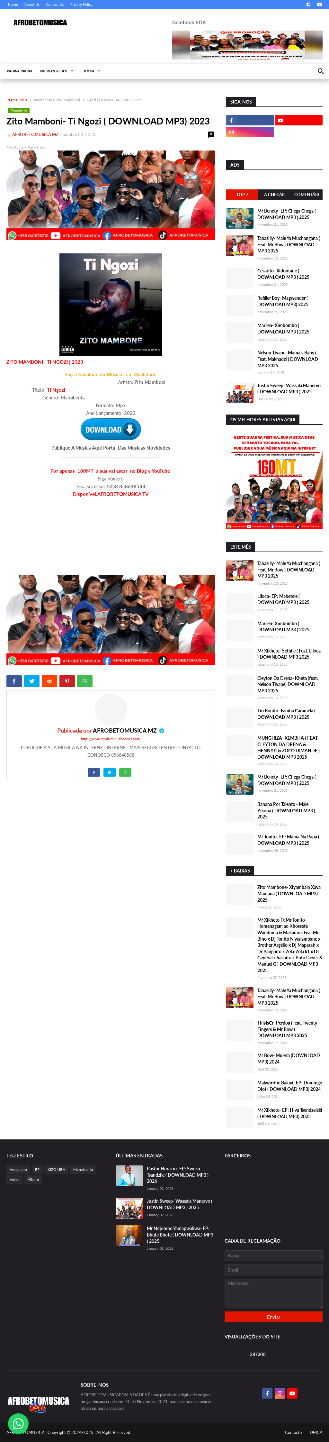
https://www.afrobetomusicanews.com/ (111, 739)
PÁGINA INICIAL (20, 71)
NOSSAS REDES (53, 71)
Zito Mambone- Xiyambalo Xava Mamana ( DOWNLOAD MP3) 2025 (289, 893)
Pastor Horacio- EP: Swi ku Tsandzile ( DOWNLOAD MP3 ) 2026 (178, 1175)
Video (15, 1179)
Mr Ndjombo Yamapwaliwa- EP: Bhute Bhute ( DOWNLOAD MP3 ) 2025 (180, 1235)
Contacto (293, 1432)
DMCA (89, 71)
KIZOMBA (56, 1169)
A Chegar (274, 194)
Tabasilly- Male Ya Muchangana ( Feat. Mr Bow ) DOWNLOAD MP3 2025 (288, 244)
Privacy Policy (81, 4)
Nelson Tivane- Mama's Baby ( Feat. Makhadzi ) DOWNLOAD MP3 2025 (287, 359)
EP (37, 1169)
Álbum (33, 1179)
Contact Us (55, 4)
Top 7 (242, 194)
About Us (32, 4)
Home (13, 4)
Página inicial (17, 99)
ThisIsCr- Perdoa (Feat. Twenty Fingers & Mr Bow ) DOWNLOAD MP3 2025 (287, 1029)
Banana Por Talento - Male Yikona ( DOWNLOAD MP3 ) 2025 (286, 810)
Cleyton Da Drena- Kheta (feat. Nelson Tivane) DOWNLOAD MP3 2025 (287, 684)
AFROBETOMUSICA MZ (125, 730)
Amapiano (18, 1169)
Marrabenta (42, 99)
